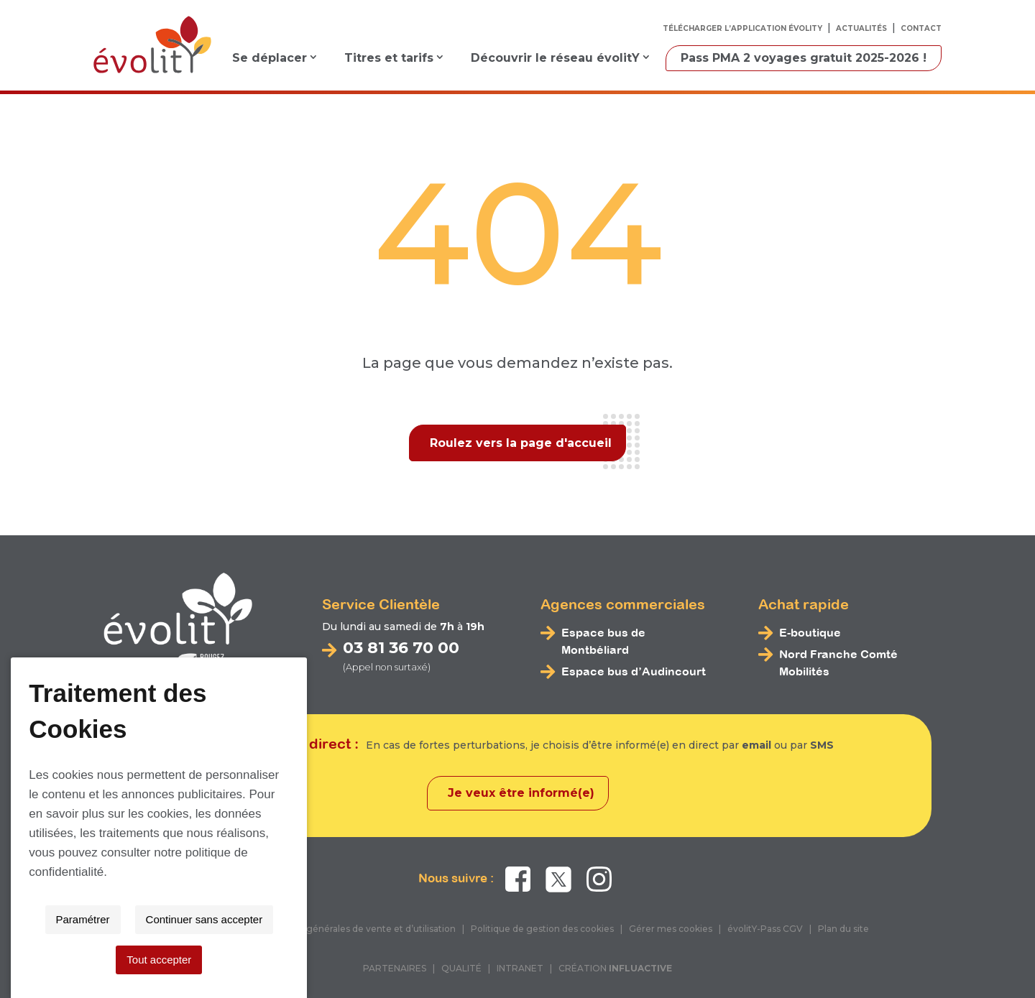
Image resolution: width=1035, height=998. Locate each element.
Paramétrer (391, 959)
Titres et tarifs (388, 58)
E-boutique (810, 632)
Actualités (861, 28)
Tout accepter (639, 959)
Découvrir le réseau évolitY (555, 58)
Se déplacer (269, 58)
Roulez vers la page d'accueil (521, 443)
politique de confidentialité (715, 912)
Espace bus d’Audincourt (633, 671)
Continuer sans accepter (512, 959)
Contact (921, 28)
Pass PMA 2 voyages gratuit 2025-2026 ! (803, 58)
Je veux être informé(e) (521, 793)
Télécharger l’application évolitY (742, 28)
